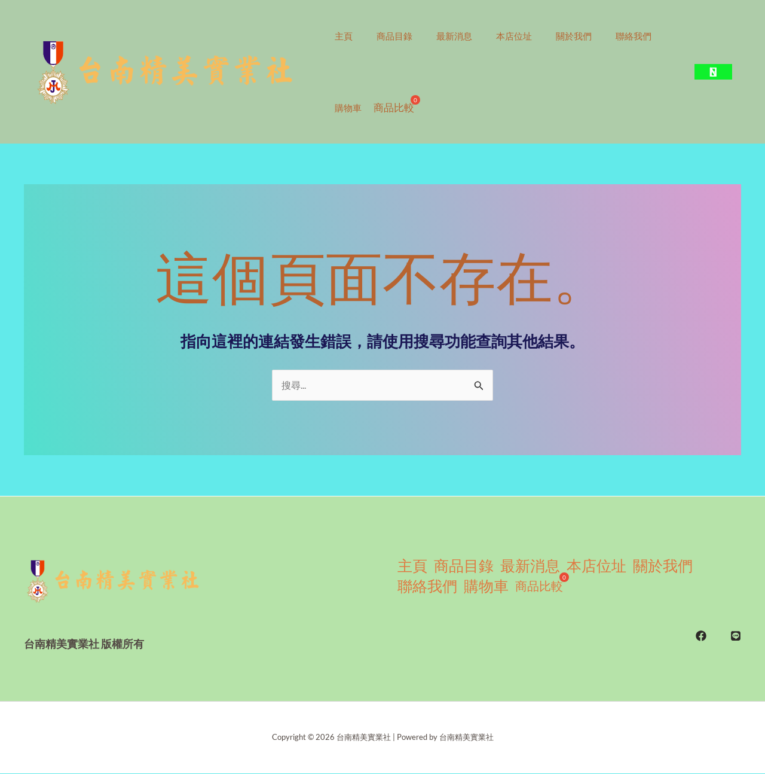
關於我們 (601, 36)
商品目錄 (403, 36)
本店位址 (535, 36)
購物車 (416, 107)
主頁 (347, 36)
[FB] (701, 628)
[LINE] (735, 628)
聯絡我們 (356, 107)
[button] (713, 72)
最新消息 (469, 36)
